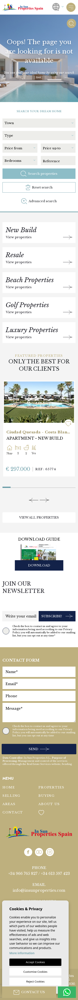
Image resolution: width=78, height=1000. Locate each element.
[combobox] (40, 122)
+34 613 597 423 (55, 873)
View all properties (39, 517)
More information (22, 953)
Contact (12, 812)
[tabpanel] (39, 428)
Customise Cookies (35, 972)
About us (49, 804)
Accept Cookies (35, 962)
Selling (11, 796)
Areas (9, 804)
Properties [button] (51, 787)
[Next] (44, 500)
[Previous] (33, 500)
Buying (46, 796)
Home (8, 787)
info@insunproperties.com (39, 890)
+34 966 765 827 (22, 873)
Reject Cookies (35, 981)
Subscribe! (57, 616)
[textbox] (39, 123)
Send (39, 749)
